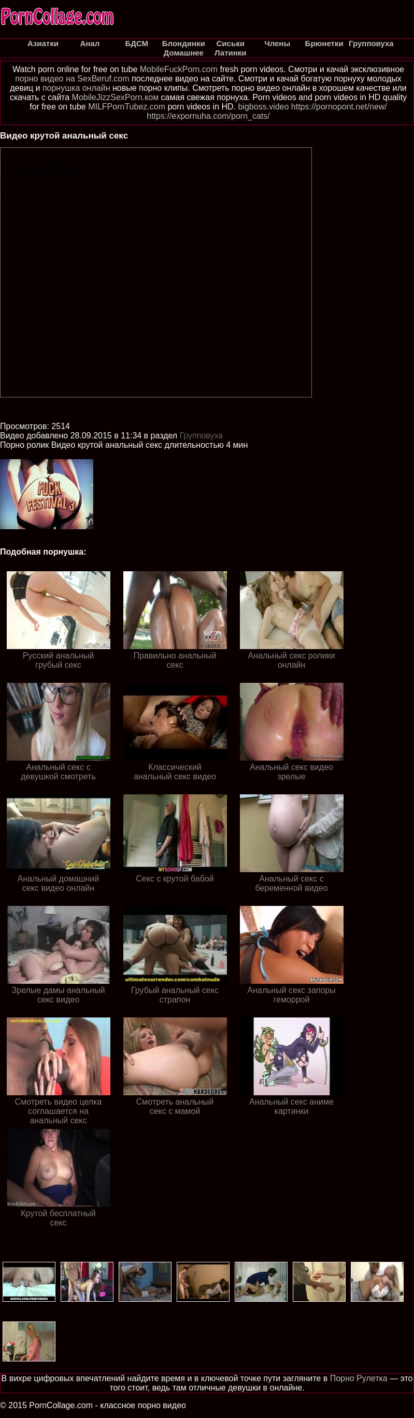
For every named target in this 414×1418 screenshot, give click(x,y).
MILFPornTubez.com (126, 106)
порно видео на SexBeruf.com (72, 78)
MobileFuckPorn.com (179, 69)
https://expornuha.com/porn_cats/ (208, 116)
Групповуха (201, 435)
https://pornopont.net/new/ (339, 106)
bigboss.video (263, 106)
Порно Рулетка (359, 1378)
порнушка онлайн (76, 88)
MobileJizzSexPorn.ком (115, 97)
